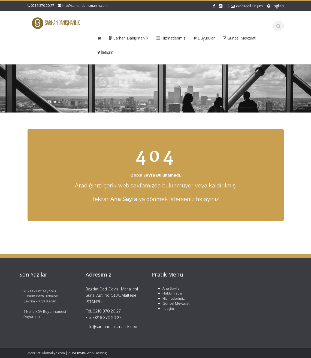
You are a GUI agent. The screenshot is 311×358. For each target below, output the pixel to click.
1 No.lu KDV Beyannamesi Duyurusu (43, 314)
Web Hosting (97, 353)
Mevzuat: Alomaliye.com (46, 353)
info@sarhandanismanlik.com (85, 5)
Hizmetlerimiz (172, 298)
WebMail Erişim (247, 5)
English (275, 5)
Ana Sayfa (170, 288)
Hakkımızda (171, 293)
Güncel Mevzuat (174, 303)
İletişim (167, 308)
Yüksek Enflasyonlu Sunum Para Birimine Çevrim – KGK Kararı (39, 296)
